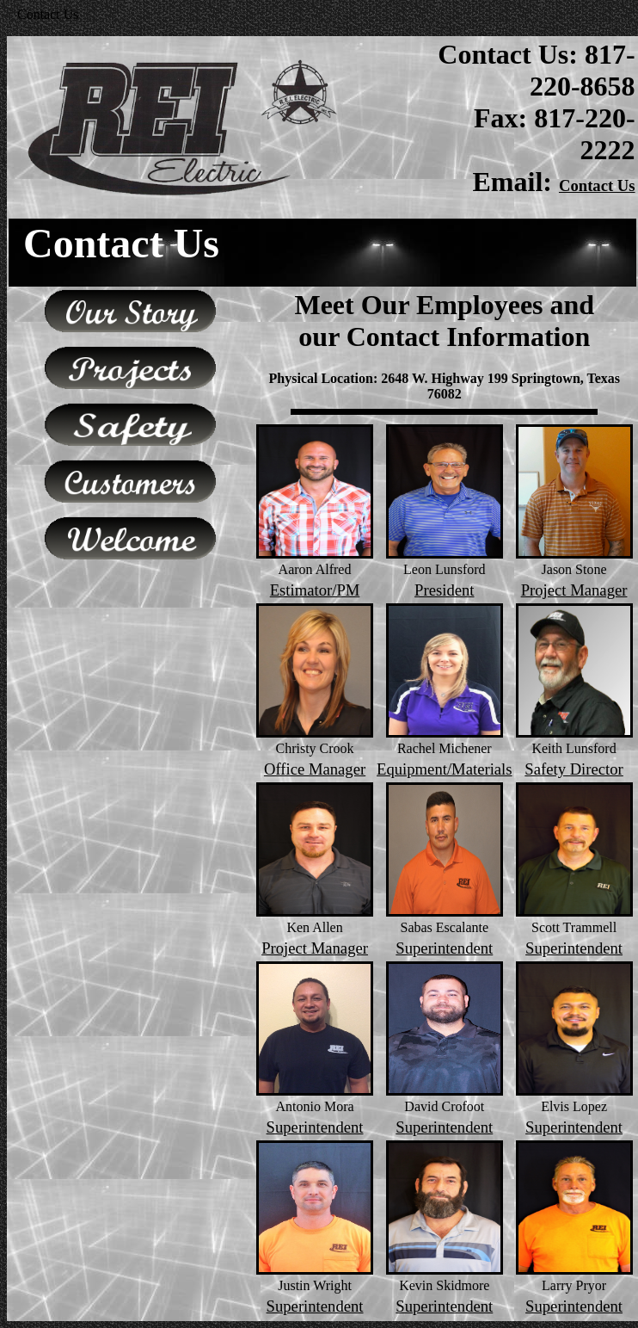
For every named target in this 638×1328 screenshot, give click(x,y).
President (444, 590)
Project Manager (574, 590)
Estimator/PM (315, 590)
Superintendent (444, 948)
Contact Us (597, 185)
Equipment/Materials (444, 769)
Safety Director (574, 769)
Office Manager (314, 769)
